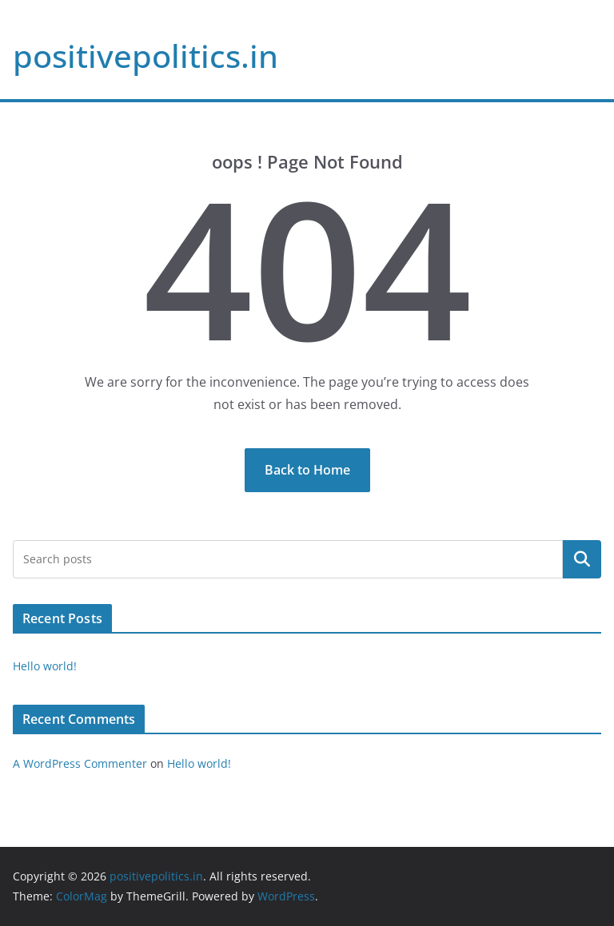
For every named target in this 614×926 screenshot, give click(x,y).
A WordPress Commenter (80, 763)
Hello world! (45, 666)
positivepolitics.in (145, 55)
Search (582, 559)
